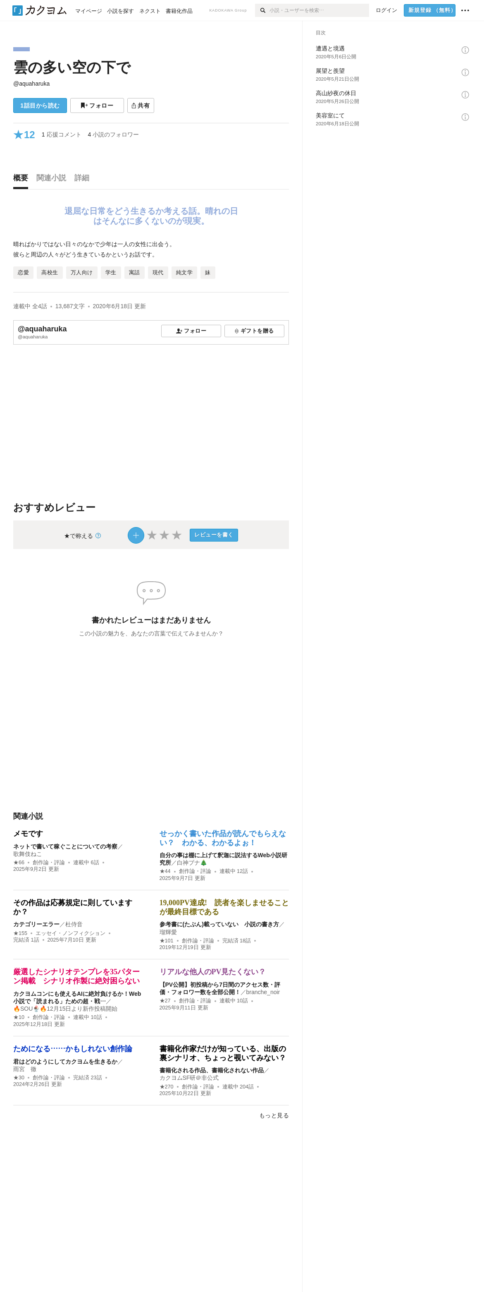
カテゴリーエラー (36, 924)
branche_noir (263, 992)
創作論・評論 (49, 862)
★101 (167, 941)
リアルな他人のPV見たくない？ (213, 972)
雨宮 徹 (24, 1069)
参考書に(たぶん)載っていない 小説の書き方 (219, 924)
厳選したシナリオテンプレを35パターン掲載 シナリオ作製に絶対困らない (76, 976)
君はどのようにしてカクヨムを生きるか (65, 1061)
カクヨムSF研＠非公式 (189, 1077)
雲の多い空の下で (72, 67)
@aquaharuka (31, 83)
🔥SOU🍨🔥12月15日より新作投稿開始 (65, 1008)
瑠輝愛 (168, 932)
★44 (165, 871)
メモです (28, 833)
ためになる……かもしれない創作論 (72, 1049)
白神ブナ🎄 (192, 862)
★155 (20, 933)
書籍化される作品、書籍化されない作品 (212, 1070)
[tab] (22, 180)
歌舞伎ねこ (27, 854)
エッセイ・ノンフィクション (70, 933)
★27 (165, 1001)
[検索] (262, 10)
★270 (167, 1087)
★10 (18, 1017)
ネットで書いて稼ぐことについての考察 (65, 846)
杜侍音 (74, 924)
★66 (18, 862)
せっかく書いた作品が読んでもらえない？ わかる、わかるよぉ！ (223, 838)
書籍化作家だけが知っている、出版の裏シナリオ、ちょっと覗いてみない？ (223, 1053)
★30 (18, 1078)
